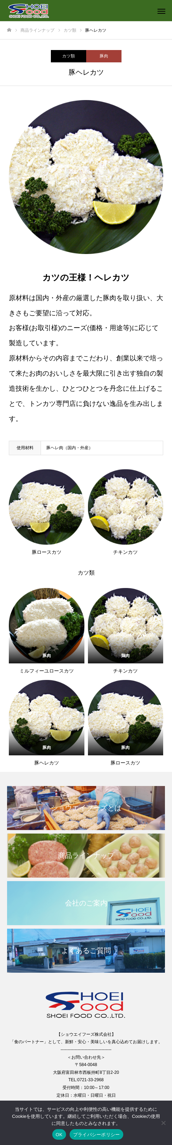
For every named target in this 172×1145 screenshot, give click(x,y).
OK (59, 1134)
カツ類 (68, 56)
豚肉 (104, 56)
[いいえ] (163, 1122)
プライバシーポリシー (96, 1134)
